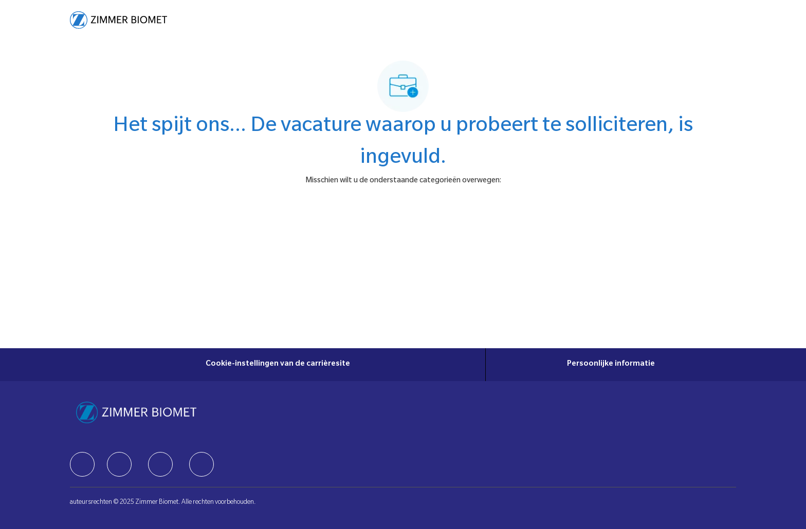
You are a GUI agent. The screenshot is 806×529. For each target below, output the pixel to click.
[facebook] (82, 464)
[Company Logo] (118, 20)
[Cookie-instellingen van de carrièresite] (277, 364)
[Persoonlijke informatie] (611, 364)
